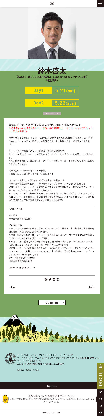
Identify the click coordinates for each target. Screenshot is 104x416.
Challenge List (52, 302)
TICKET (100, 376)
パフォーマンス (38, 355)
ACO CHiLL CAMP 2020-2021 (29, 364)
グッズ (74, 358)
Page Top (52, 385)
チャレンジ (52, 355)
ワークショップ (66, 355)
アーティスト (23, 355)
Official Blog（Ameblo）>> (22, 267)
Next (91, 287)
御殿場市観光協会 (32, 370)
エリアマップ (47, 358)
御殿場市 (20, 370)
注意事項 (31, 361)
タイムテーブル (32, 358)
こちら (44, 190)
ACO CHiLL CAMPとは (89, 358)
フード (20, 358)
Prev (13, 287)
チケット (21, 361)
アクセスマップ (62, 358)
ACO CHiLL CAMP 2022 (52, 3)
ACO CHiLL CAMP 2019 (54, 364)
